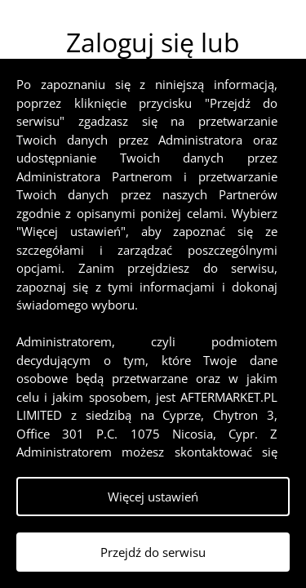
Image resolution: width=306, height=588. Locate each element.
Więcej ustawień (153, 496)
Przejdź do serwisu (153, 552)
